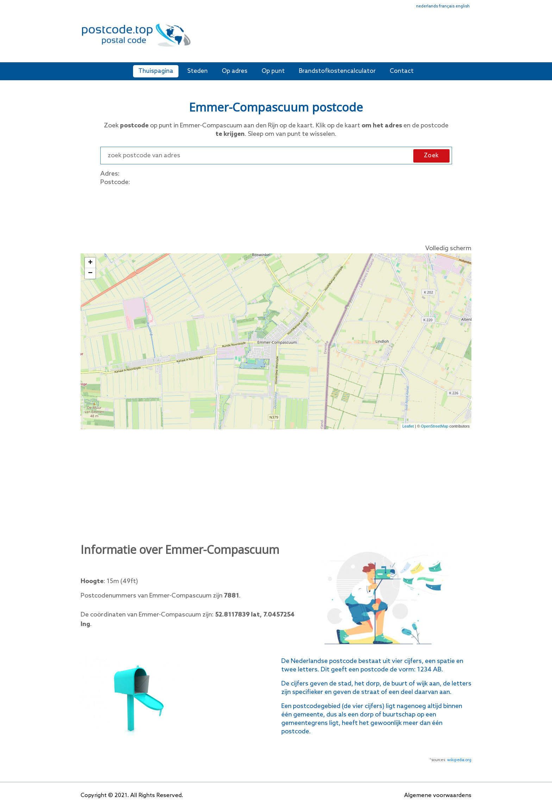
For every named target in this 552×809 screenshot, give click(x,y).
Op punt (273, 71)
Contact (402, 71)
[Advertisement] (327, 38)
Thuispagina (155, 71)
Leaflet (408, 426)
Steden (197, 71)
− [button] (90, 273)
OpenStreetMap (434, 426)
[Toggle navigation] (466, 39)
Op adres (234, 71)
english (463, 6)
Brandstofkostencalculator (337, 71)
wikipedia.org (459, 760)
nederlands (427, 6)
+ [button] (90, 263)
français (446, 6)
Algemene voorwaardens (437, 795)
